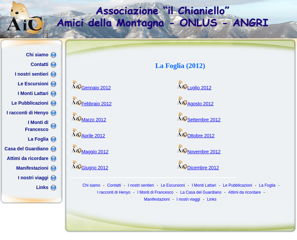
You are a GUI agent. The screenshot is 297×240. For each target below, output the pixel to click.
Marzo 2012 (88, 119)
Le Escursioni (33, 83)
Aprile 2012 (88, 135)
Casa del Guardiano (26, 148)
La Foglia (38, 139)
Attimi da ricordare (27, 158)
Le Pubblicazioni (30, 103)
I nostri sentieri (31, 74)
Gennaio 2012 (91, 87)
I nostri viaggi (33, 177)
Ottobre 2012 (196, 135)
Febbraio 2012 (91, 103)
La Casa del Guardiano (200, 192)
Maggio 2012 (89, 151)
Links (42, 187)
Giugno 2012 (89, 167)
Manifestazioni (32, 168)
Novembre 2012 (199, 151)
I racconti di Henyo (27, 112)
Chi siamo (37, 54)
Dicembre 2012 (198, 167)
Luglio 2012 (194, 87)
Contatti (39, 64)
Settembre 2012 (199, 119)
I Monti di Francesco (36, 126)
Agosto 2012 (195, 103)
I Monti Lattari (33, 93)
